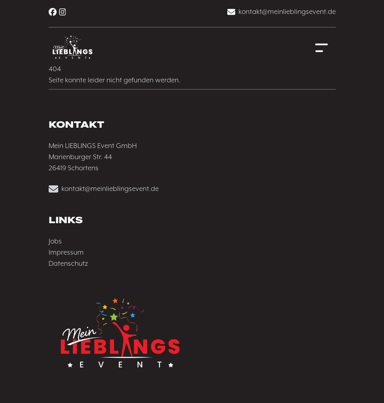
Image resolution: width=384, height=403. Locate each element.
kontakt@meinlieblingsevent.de (281, 12)
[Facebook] (53, 12)
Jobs (55, 241)
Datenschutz (68, 264)
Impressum (66, 253)
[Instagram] (62, 12)
